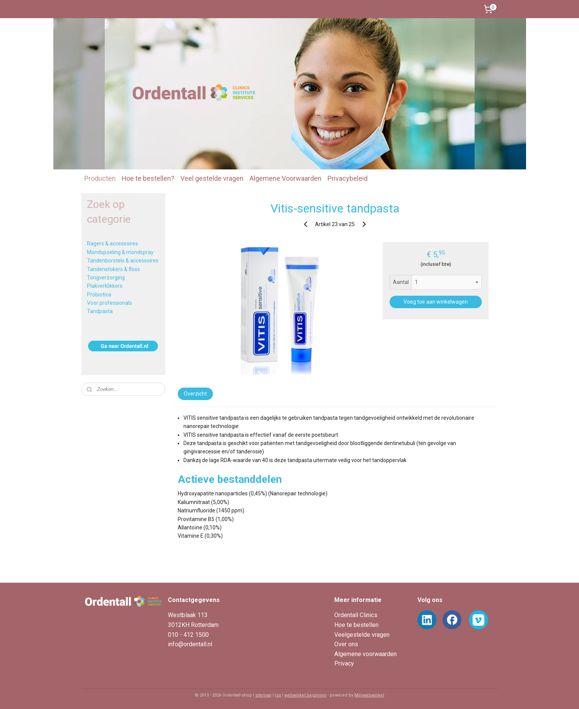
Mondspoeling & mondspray (120, 252)
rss (278, 695)
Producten (100, 178)
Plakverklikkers (105, 286)
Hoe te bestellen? (148, 178)
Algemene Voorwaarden (285, 178)
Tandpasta (100, 311)
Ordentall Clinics (355, 615)
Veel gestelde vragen (212, 178)
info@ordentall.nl (190, 644)
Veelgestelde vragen (362, 634)
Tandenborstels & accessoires (122, 261)
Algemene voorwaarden (365, 654)
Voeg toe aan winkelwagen (436, 302)
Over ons (346, 644)
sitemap (263, 695)
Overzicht (195, 394)
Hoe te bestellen (356, 624)
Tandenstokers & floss (113, 269)
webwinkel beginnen (305, 695)
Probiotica (99, 295)
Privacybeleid (348, 178)
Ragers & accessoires (112, 243)
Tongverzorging (106, 278)
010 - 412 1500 (188, 634)
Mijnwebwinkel (369, 695)
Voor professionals (109, 303)
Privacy (344, 663)
